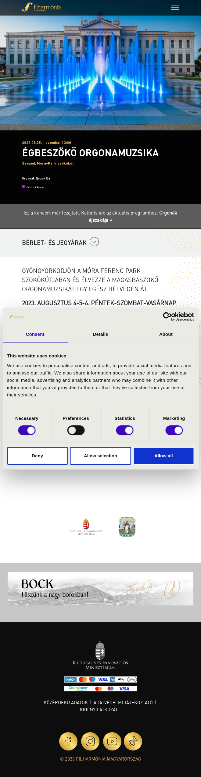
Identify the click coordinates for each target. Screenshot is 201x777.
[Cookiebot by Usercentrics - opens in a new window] (167, 316)
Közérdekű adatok (66, 702)
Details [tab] (100, 334)
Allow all (163, 455)
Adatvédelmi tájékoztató (123, 702)
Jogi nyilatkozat (98, 709)
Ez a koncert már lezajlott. (52, 212)
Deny (37, 455)
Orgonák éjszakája (36, 178)
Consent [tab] (35, 334)
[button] (175, 8)
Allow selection (100, 455)
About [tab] (166, 334)
